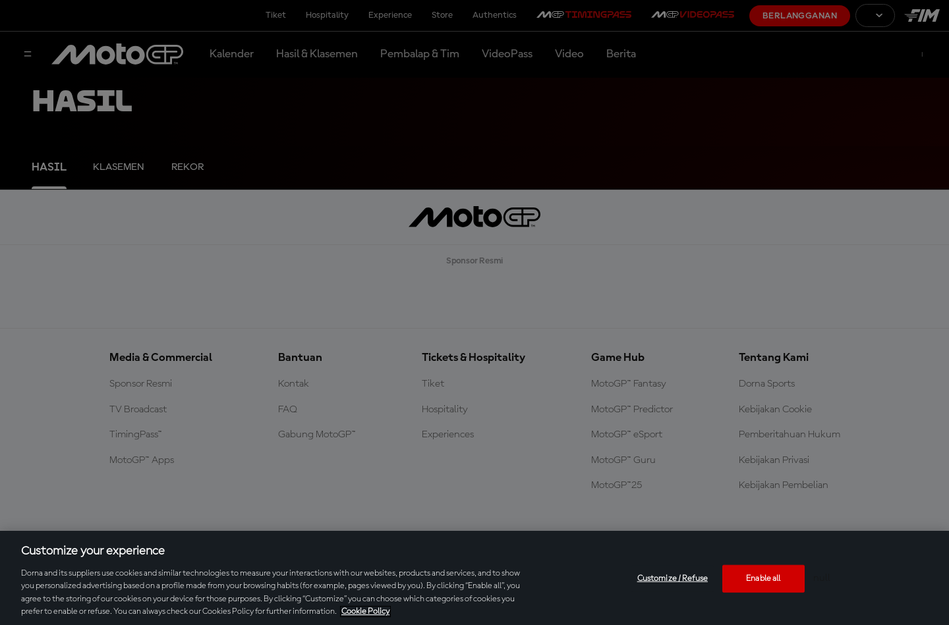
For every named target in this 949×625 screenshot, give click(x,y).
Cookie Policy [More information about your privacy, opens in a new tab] (365, 611)
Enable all (763, 578)
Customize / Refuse (672, 578)
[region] (474, 578)
